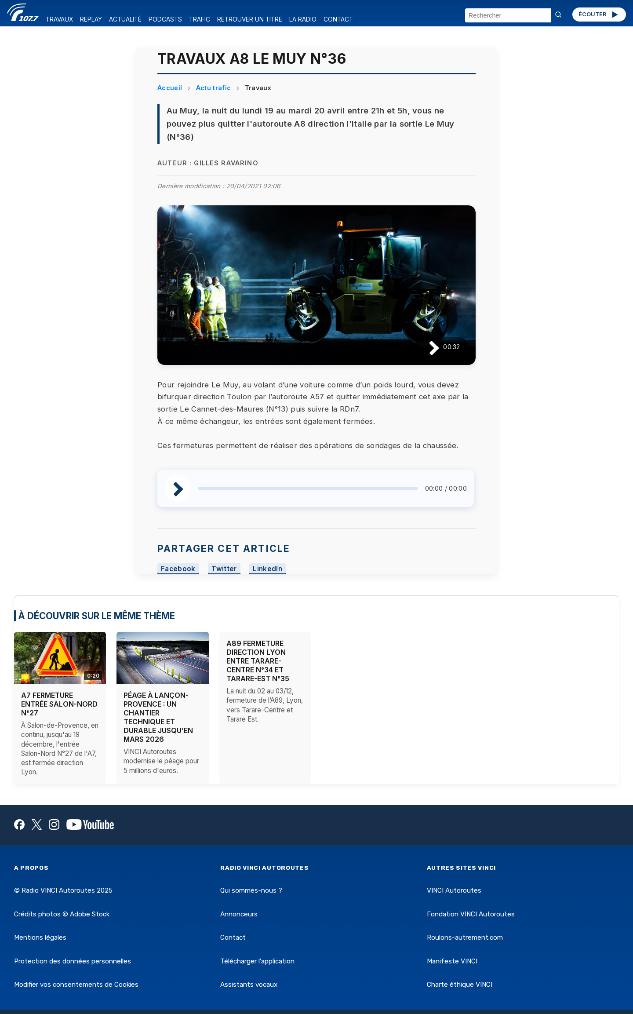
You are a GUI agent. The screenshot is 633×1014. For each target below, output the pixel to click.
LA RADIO (302, 19)
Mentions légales (40, 937)
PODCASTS (165, 19)
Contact (233, 937)
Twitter (223, 569)
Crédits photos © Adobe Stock (61, 914)
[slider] (308, 488)
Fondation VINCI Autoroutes (471, 914)
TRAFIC (199, 19)
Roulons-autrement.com (465, 937)
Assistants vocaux (248, 984)
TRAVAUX (59, 19)
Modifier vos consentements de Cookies (76, 984)
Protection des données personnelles (72, 961)
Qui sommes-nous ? (251, 890)
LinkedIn (267, 569)
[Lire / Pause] (427, 347)
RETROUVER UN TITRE (249, 19)
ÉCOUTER (598, 14)
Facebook (178, 569)
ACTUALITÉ (125, 19)
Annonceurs (239, 914)
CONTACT (338, 19)
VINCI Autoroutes (454, 890)
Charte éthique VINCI (459, 984)
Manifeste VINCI (452, 961)
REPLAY (91, 19)
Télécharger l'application (257, 961)
